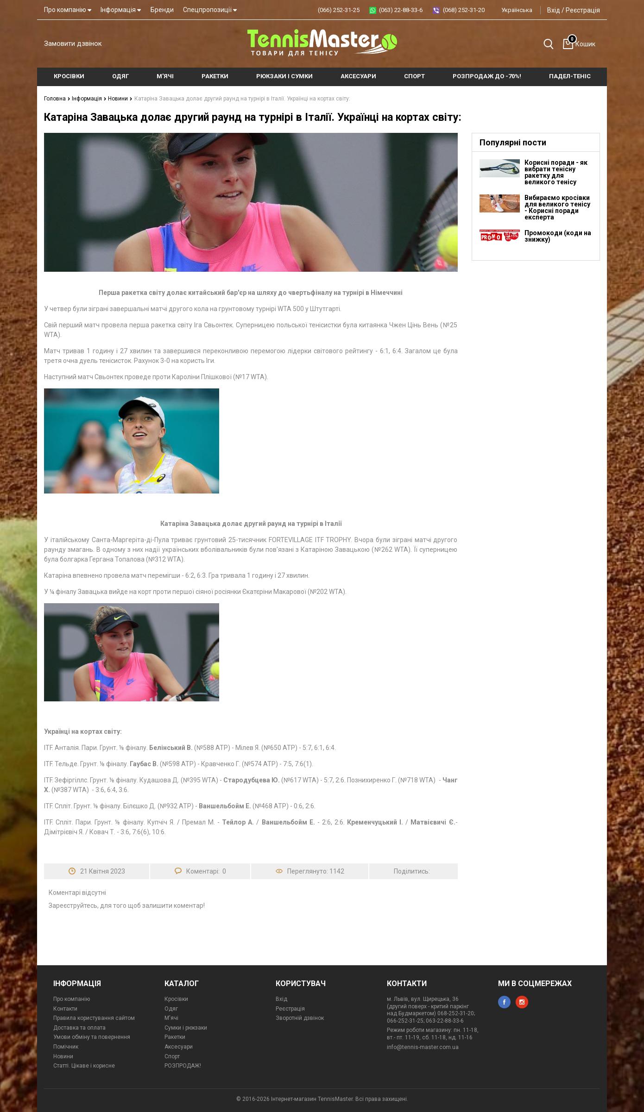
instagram (522, 1002)
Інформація (121, 9)
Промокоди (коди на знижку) (557, 236)
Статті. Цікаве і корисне (84, 1065)
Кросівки (176, 999)
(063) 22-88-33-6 (401, 9)
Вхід (553, 10)
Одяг (171, 1009)
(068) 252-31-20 (464, 9)
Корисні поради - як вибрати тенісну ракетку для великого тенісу (555, 172)
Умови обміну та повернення (91, 1037)
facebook (504, 1002)
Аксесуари (178, 1046)
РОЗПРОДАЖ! (182, 1065)
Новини (120, 98)
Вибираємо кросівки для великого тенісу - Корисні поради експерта (557, 207)
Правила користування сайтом (94, 1018)
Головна (57, 98)
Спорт (172, 1056)
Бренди (162, 9)
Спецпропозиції (210, 9)
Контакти (65, 1009)
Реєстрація (583, 10)
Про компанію (67, 9)
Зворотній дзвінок (300, 1018)
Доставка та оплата (79, 1028)
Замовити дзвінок (73, 43)
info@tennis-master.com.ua (423, 1047)
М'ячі (171, 1018)
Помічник (65, 1046)
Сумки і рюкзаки (185, 1028)
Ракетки (174, 1037)
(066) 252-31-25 (339, 9)
